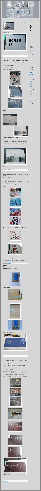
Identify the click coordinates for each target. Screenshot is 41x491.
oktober (32, 46)
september (32, 47)
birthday (31, 67)
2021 (31, 42)
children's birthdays (32, 71)
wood (30, 104)
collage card (31, 74)
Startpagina (31, 20)
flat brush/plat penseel (6, 481)
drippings (31, 75)
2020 (31, 43)
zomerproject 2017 (32, 105)
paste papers (31, 87)
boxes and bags (31, 69)
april (31, 51)
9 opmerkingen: (9, 169)
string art (31, 96)
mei (31, 50)
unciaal (31, 99)
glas (30, 81)
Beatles (4, 20)
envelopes (31, 76)
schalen (31, 94)
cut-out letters (32, 54)
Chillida (31, 72)
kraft (30, 84)
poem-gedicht (31, 89)
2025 (31, 39)
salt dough (31, 93)
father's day (31, 77)
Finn (3, 266)
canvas (31, 70)
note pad (31, 86)
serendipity (4, 359)
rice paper (31, 91)
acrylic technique (31, 64)
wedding (31, 103)
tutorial (31, 98)
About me (31, 21)
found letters (31, 79)
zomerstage (31, 106)
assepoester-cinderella (32, 65)
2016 (31, 60)
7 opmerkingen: (9, 263)
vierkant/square (31, 101)
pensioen (31, 88)
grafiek (31, 82)
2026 (31, 38)
